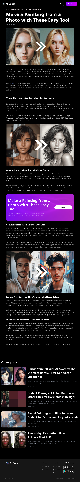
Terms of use (71, 478)
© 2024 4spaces (9, 478)
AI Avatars (12, 83)
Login (59, 4)
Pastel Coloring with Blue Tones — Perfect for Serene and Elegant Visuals (53, 415)
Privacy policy (59, 478)
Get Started (71, 4)
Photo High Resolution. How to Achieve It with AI (48, 435)
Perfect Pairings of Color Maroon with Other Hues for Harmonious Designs (52, 395)
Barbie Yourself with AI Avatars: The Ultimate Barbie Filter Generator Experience (51, 372)
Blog (7, 9)
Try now (63, 207)
